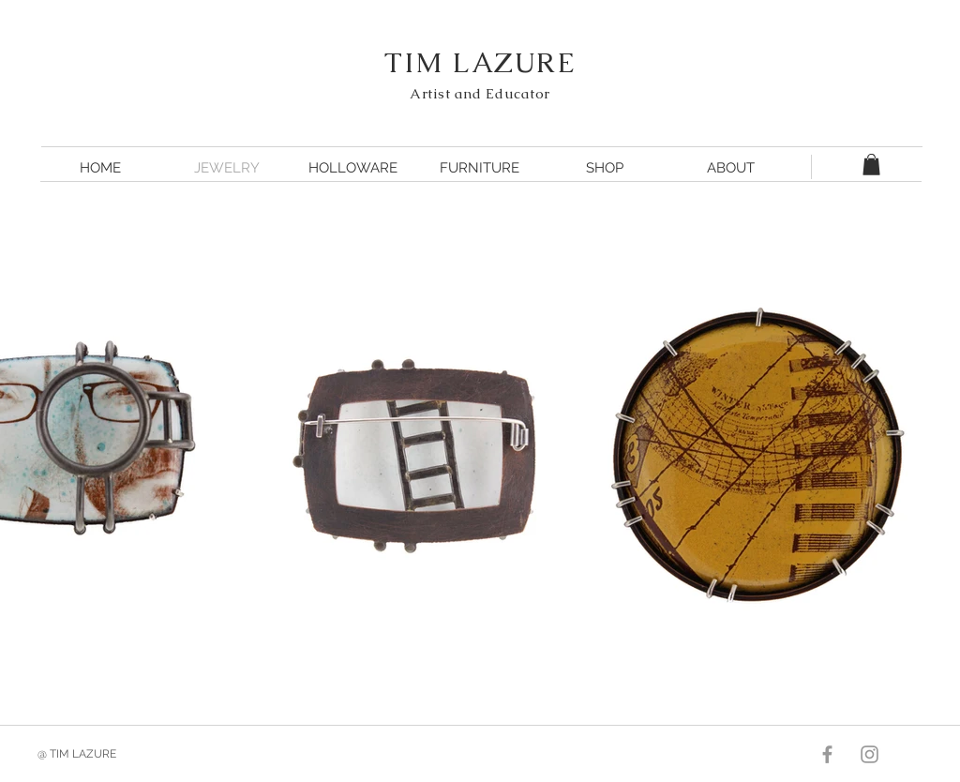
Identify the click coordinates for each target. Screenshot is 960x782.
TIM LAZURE (480, 62)
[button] (871, 164)
